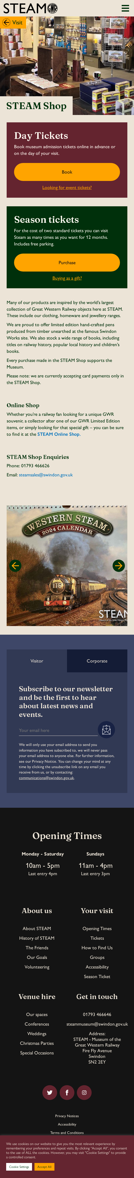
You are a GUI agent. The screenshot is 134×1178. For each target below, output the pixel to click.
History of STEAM (36, 938)
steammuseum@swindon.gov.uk (97, 1024)
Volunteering (37, 967)
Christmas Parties (37, 1043)
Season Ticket (97, 976)
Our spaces (37, 1014)
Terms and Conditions (67, 1133)
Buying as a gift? (67, 278)
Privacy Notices (67, 1116)
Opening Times (97, 928)
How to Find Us (97, 948)
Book (67, 172)
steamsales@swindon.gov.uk (46, 475)
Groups (97, 957)
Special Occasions (37, 1053)
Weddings (36, 1033)
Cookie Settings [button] (19, 1167)
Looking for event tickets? (67, 187)
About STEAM (37, 928)
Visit (17, 22)
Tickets (97, 938)
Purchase (67, 262)
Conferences (37, 1024)
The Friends (37, 948)
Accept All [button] (44, 1167)
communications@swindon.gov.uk (46, 777)
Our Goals (37, 957)
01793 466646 (97, 1014)
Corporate (97, 661)
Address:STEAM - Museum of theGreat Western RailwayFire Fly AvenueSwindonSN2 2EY (97, 1048)
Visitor (37, 661)
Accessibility (97, 967)
